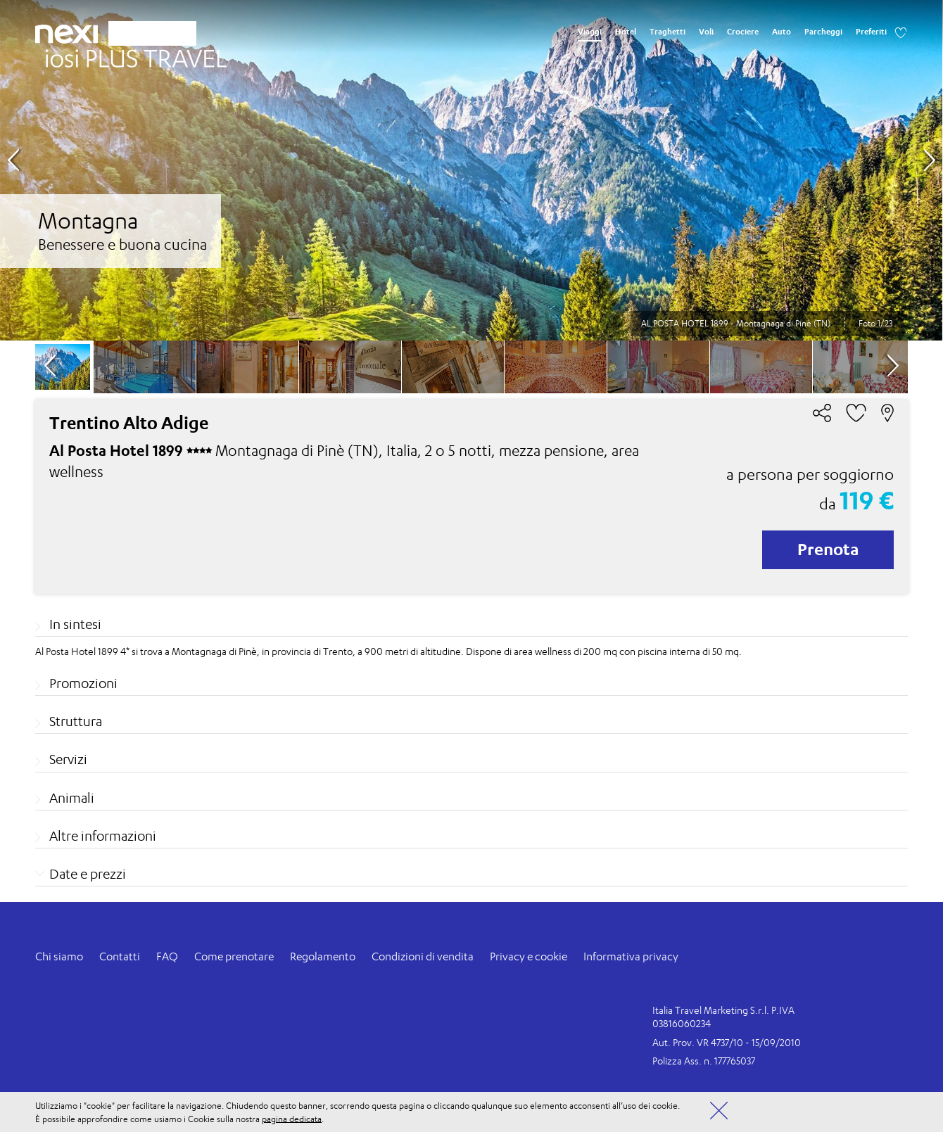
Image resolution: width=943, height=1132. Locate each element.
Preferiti (871, 32)
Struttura (75, 721)
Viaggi (590, 32)
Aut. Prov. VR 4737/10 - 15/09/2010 (726, 1042)
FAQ (167, 956)
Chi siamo (59, 956)
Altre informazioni (102, 835)
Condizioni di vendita (423, 956)
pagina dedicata (292, 1118)
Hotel (625, 32)
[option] (471, 170)
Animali (71, 797)
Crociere (743, 32)
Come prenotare (234, 956)
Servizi (68, 759)
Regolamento (322, 956)
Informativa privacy (630, 956)
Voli (706, 32)
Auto (781, 32)
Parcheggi (823, 32)
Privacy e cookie (528, 956)
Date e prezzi (87, 873)
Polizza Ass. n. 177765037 (703, 1061)
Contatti (119, 956)
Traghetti (667, 32)
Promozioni (83, 683)
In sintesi (75, 624)
